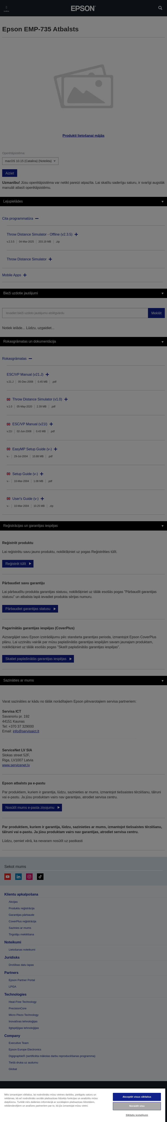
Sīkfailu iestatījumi (137, 1115)
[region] (82, 1105)
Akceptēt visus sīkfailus (137, 1096)
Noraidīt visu (136, 1106)
